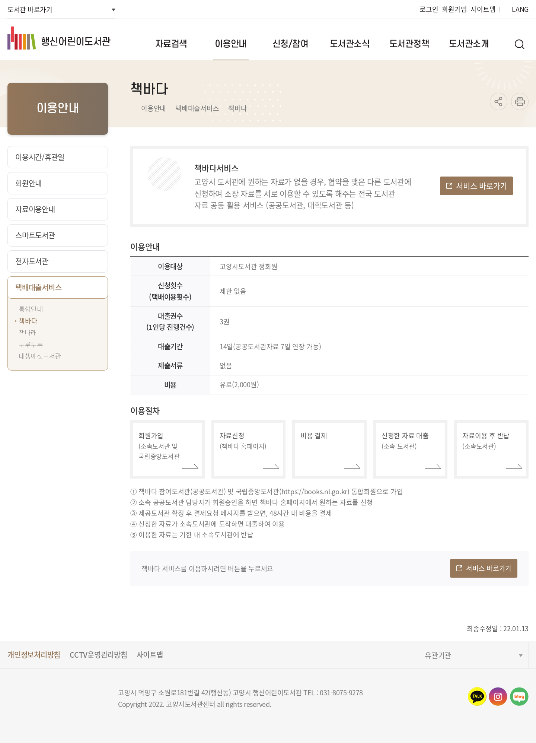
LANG (520, 9)
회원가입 (454, 9)
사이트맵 (482, 9)
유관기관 (438, 655)
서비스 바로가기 (481, 185)
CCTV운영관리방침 (98, 654)
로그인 (428, 9)
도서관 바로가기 (29, 9)
